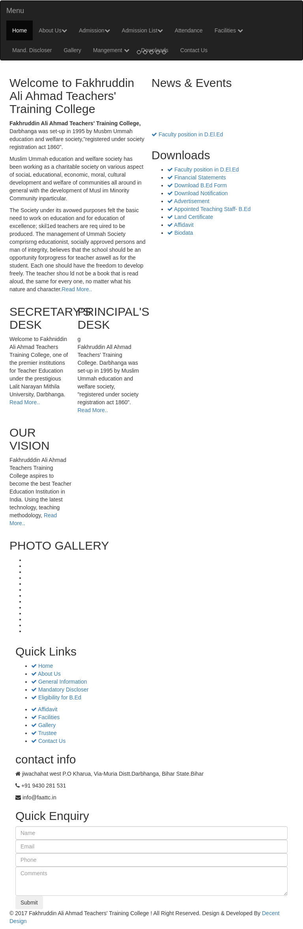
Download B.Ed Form (197, 185)
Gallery (43, 725)
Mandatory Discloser (60, 689)
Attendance (189, 30)
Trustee (44, 733)
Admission (94, 30)
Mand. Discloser (32, 50)
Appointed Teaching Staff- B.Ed (209, 209)
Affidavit (180, 225)
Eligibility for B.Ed (56, 697)
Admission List (142, 30)
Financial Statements (196, 177)
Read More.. (77, 289)
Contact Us (48, 741)
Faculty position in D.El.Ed (187, 135)
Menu (15, 11)
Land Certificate (190, 217)
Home (19, 30)
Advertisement (188, 201)
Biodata (180, 233)
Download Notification (197, 193)
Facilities (229, 30)
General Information (59, 681)
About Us (53, 30)
